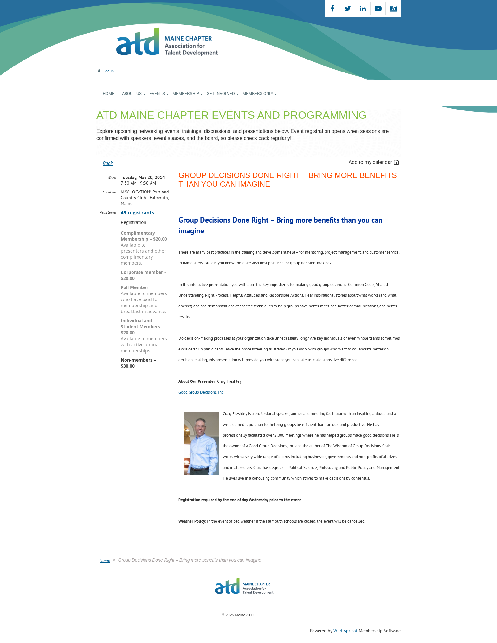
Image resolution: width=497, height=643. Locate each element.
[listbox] (374, 162)
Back (108, 163)
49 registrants (137, 212)
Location (109, 192)
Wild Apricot (345, 631)
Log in (108, 71)
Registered (108, 212)
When (111, 177)
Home (105, 560)
